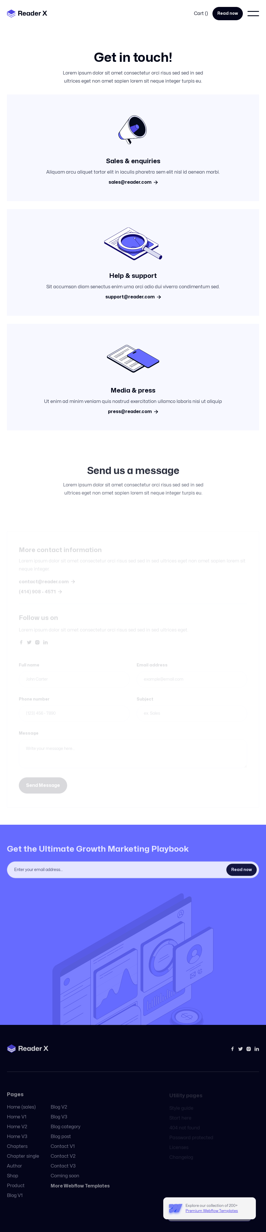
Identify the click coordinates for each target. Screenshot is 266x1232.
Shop (12, 1181)
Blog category (65, 1132)
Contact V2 (63, 1161)
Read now (227, 13)
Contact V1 (63, 1152)
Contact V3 (63, 1171)
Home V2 (17, 1132)
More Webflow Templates (80, 1191)
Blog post (61, 1142)
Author (14, 1171)
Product (16, 1191)
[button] (201, 13)
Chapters (17, 1152)
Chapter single (23, 1161)
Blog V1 (15, 1201)
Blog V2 (59, 1112)
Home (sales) (21, 1112)
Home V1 (16, 1122)
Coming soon (65, 1181)
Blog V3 (59, 1122)
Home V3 (17, 1142)
